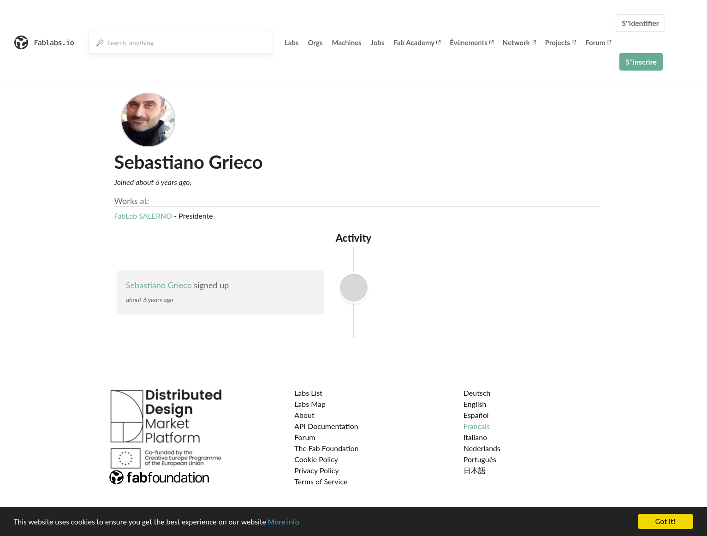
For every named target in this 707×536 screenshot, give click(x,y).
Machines (347, 42)
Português (479, 459)
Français (476, 426)
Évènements (471, 42)
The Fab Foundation (326, 448)
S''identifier (640, 22)
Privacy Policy (316, 470)
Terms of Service (320, 481)
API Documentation (326, 426)
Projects (560, 42)
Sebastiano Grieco (159, 285)
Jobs (378, 42)
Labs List (308, 392)
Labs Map (310, 403)
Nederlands (481, 448)
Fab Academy (417, 42)
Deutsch (477, 392)
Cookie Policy (316, 459)
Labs (292, 42)
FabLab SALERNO (143, 215)
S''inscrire (641, 61)
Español (476, 415)
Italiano (475, 437)
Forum (598, 42)
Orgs (315, 42)
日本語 (474, 470)
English (475, 403)
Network (519, 42)
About (304, 415)
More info (283, 522)
